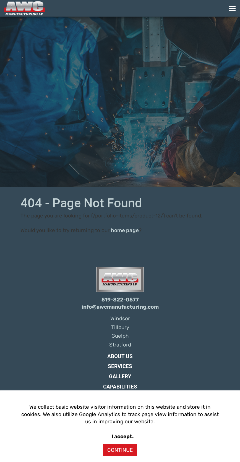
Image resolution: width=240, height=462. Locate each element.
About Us (120, 356)
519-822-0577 (120, 300)
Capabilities (120, 387)
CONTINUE (120, 450)
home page (125, 230)
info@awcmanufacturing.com (120, 307)
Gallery (120, 377)
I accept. (120, 437)
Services (120, 366)
